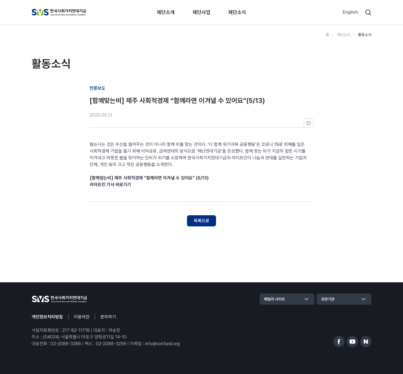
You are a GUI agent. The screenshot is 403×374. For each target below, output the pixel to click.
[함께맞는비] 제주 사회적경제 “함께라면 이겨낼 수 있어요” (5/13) (149, 178)
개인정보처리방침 (47, 316)
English (350, 12)
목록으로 (201, 220)
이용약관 (81, 316)
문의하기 (108, 316)
